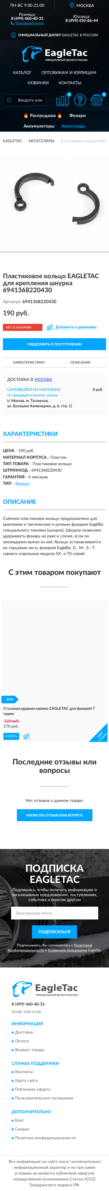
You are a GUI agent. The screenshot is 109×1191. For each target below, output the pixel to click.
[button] (27, 23)
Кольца (22, 484)
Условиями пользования (67, 950)
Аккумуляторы (39, 126)
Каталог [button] (22, 73)
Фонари (77, 116)
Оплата (22, 1041)
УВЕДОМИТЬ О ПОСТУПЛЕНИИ (54, 344)
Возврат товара (29, 1050)
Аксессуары (73, 126)
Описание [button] (80, 362)
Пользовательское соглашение (44, 1099)
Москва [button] (43, 380)
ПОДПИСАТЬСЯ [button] (54, 932)
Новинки (38, 83)
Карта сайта (26, 1081)
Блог (19, 1120)
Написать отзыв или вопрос (54, 815)
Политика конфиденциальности (45, 1138)
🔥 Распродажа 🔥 (42, 116)
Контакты (70, 83)
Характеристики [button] (28, 362)
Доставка (24, 1032)
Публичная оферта (32, 1090)
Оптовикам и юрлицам (69, 73)
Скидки (22, 1129)
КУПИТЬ (11, 736)
